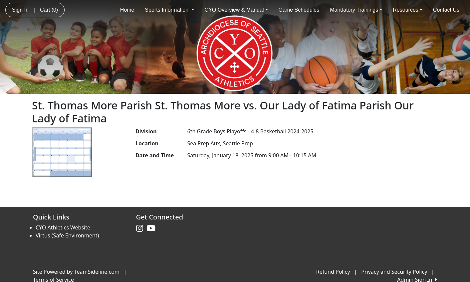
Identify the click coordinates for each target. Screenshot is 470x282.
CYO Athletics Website (63, 227)
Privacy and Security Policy (394, 271)
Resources (407, 10)
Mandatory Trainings (356, 10)
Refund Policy (333, 271)
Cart (49, 10)
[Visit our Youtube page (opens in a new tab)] (152, 228)
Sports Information (169, 10)
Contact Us (446, 10)
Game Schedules (299, 10)
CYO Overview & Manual (236, 10)
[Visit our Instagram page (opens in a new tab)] (141, 228)
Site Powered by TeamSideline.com (76, 271)
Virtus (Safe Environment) (67, 235)
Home (127, 10)
